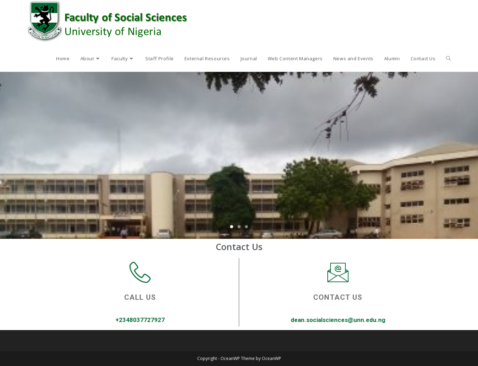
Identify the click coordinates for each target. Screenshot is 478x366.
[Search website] (448, 58)
